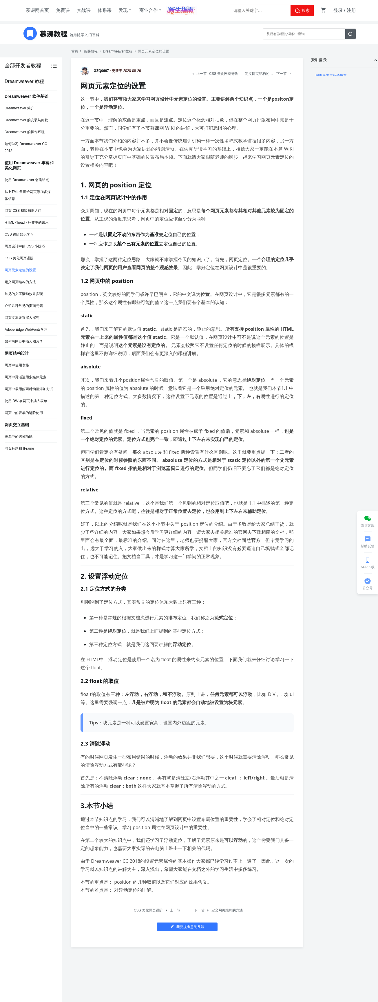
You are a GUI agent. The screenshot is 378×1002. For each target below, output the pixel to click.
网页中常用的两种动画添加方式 (29, 389)
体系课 (105, 10)
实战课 (84, 10)
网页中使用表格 (17, 365)
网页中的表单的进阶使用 (24, 413)
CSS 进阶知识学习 (19, 234)
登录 (338, 10)
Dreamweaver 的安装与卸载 (26, 120)
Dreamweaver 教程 (117, 51)
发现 (125, 10)
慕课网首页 (37, 10)
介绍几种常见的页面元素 (24, 306)
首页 (74, 51)
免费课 (63, 10)
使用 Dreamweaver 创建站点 (27, 180)
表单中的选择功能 (18, 437)
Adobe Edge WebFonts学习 (26, 330)
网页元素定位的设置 (20, 270)
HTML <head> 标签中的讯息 (27, 222)
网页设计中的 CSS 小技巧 (25, 246)
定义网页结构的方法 (20, 282)
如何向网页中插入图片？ (24, 341)
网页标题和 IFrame (19, 448)
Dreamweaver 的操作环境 (25, 132)
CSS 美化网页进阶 (19, 258)
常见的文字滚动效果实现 (24, 294)
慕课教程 (91, 51)
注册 (351, 10)
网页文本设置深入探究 (22, 318)
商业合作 (150, 10)
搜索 (302, 11)
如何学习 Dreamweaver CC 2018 (26, 147)
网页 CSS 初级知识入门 (23, 211)
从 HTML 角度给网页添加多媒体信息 (28, 195)
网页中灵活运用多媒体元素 (25, 377)
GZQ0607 (96, 71)
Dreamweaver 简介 (19, 108)
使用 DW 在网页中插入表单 (26, 401)
